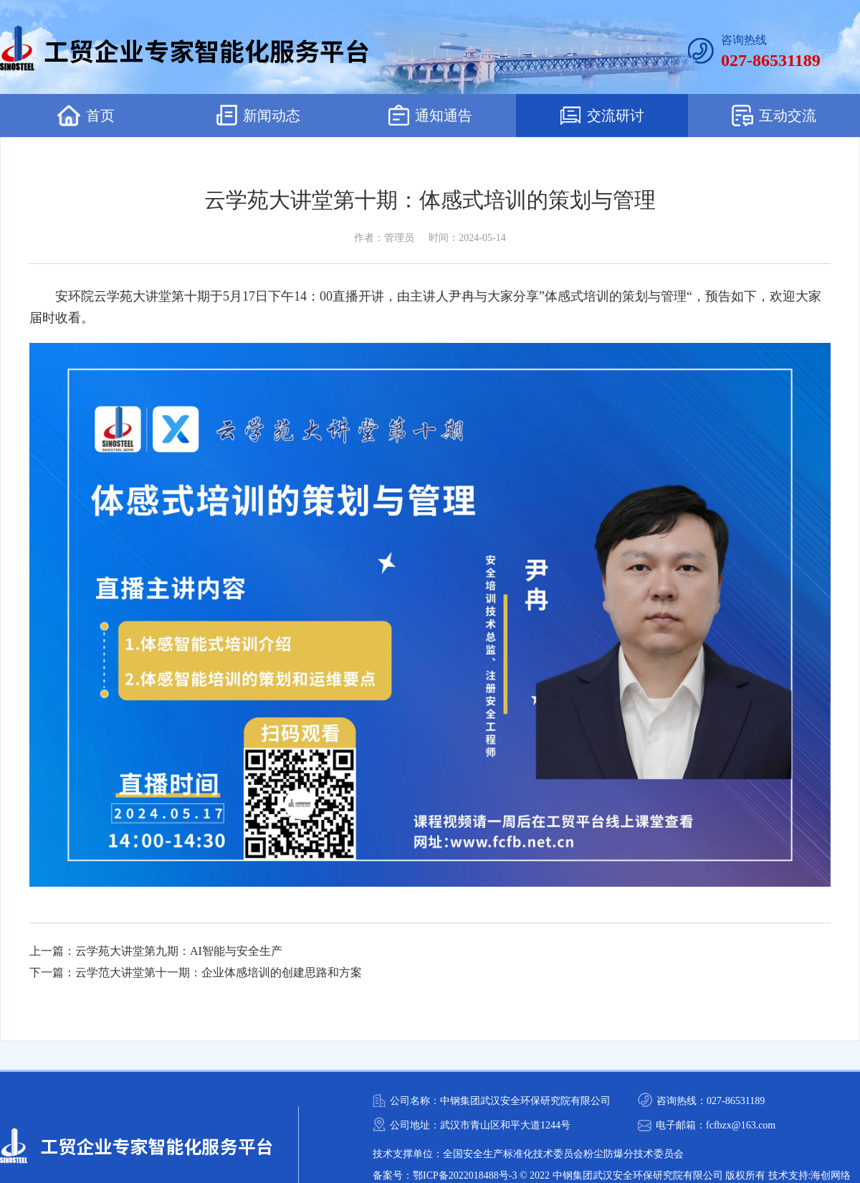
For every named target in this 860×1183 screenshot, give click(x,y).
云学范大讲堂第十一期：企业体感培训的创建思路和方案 (218, 972)
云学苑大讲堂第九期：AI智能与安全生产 (178, 951)
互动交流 (774, 115)
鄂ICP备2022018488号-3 (465, 1175)
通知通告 (430, 115)
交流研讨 (602, 115)
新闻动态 (258, 115)
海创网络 (831, 1175)
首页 (86, 115)
